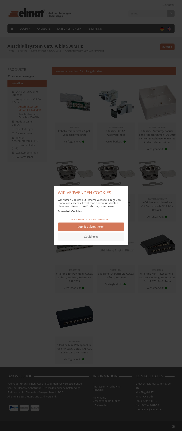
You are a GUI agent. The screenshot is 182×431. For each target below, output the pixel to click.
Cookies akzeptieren (91, 227)
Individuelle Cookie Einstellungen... (91, 219)
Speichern (91, 237)
